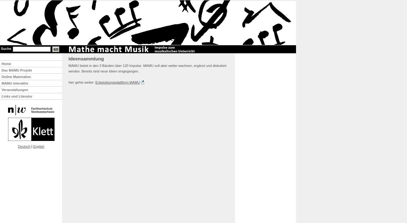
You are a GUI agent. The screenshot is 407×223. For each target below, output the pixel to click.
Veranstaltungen (15, 90)
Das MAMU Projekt (17, 70)
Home (6, 64)
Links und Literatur (17, 96)
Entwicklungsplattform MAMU (117, 82)
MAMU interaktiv (15, 83)
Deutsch (24, 146)
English (38, 146)
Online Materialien (16, 77)
